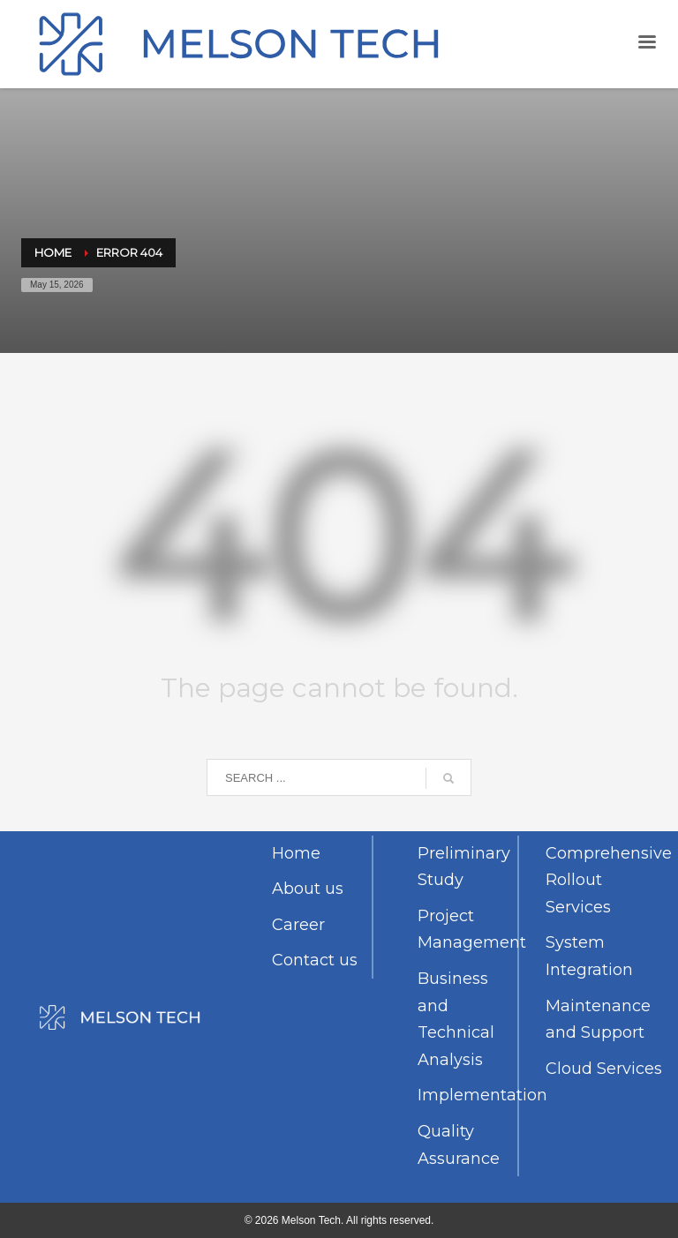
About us (307, 888)
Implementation (467, 1095)
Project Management (467, 929)
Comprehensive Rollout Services (605, 880)
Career (298, 924)
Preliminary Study (464, 867)
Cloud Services (604, 1068)
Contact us (315, 960)
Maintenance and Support (598, 1019)
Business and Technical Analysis (456, 1019)
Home (296, 853)
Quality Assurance (459, 1145)
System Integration (589, 956)
